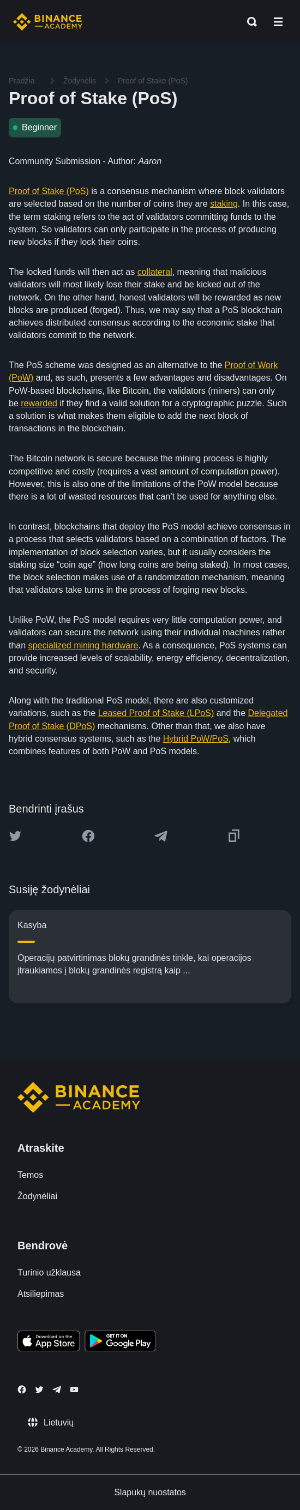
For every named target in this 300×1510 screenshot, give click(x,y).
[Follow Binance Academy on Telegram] (56, 1389)
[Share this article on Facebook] (88, 836)
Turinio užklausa (49, 1272)
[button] (278, 21)
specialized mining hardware (83, 645)
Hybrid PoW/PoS (196, 738)
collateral (154, 271)
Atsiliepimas (40, 1293)
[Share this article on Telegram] (160, 836)
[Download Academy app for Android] (120, 1343)
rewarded (39, 403)
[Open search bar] (249, 22)
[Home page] (47, 22)
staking (224, 203)
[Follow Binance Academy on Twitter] (39, 1389)
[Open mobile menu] (278, 22)
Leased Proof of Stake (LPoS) (156, 713)
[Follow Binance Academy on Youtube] (74, 1390)
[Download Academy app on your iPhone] (48, 1343)
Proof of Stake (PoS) (49, 191)
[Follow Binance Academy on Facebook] (21, 1389)
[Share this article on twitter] (15, 836)
